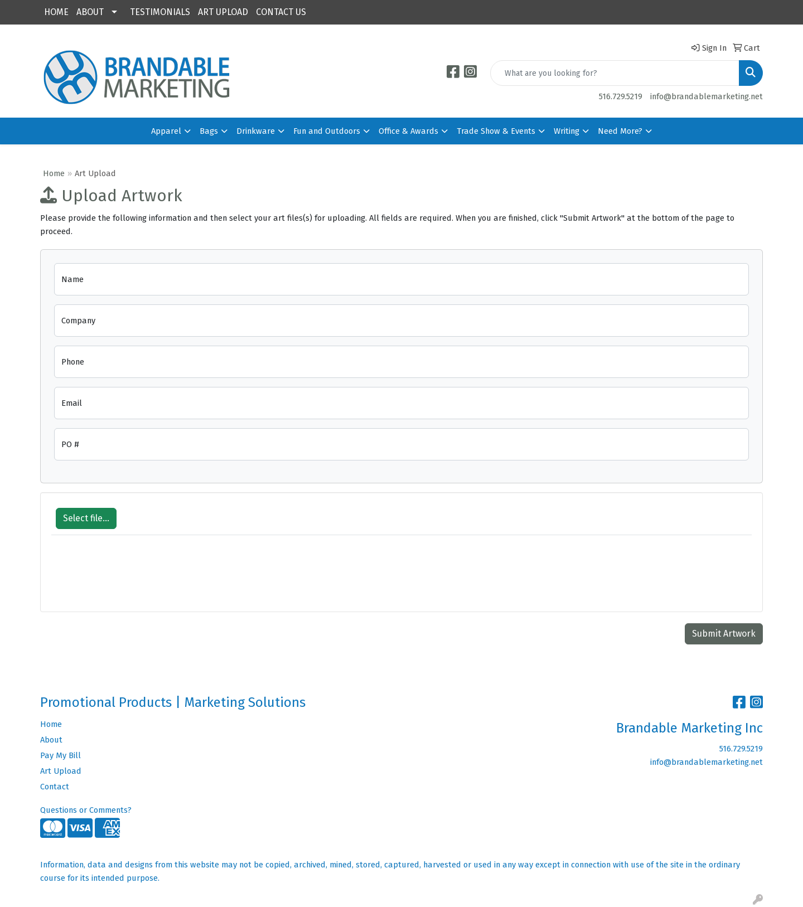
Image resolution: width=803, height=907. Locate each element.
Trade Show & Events (496, 131)
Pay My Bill (60, 755)
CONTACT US (281, 12)
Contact (54, 787)
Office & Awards (408, 131)
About (51, 740)
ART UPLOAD (223, 12)
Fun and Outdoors (326, 131)
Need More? (620, 131)
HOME (56, 12)
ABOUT (90, 12)
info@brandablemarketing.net (706, 96)
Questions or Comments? (86, 810)
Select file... (86, 518)
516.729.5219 (620, 96)
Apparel (166, 131)
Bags (209, 131)
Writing (566, 131)
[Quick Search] (614, 73)
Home (54, 173)
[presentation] (136, 579)
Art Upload (60, 771)
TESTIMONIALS (160, 12)
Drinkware (255, 131)
